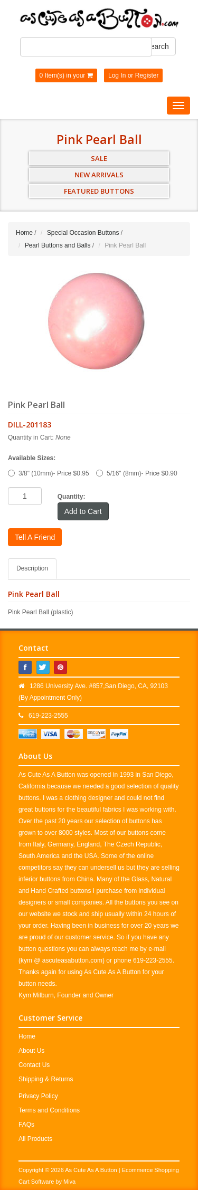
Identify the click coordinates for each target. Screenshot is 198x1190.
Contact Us (34, 1065)
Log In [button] (117, 75)
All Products (35, 1139)
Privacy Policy (38, 1096)
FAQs (26, 1124)
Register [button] (147, 75)
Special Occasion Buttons (83, 232)
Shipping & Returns (45, 1079)
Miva (69, 1181)
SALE (99, 158)
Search (156, 46)
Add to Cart (83, 511)
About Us (31, 1050)
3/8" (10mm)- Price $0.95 (48, 473)
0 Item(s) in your (66, 75)
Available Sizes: (31, 458)
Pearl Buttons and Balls (58, 245)
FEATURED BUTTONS (99, 191)
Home (24, 232)
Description (32, 568)
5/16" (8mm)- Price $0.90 (136, 473)
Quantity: (72, 496)
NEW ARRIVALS (99, 174)
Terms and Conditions (49, 1110)
